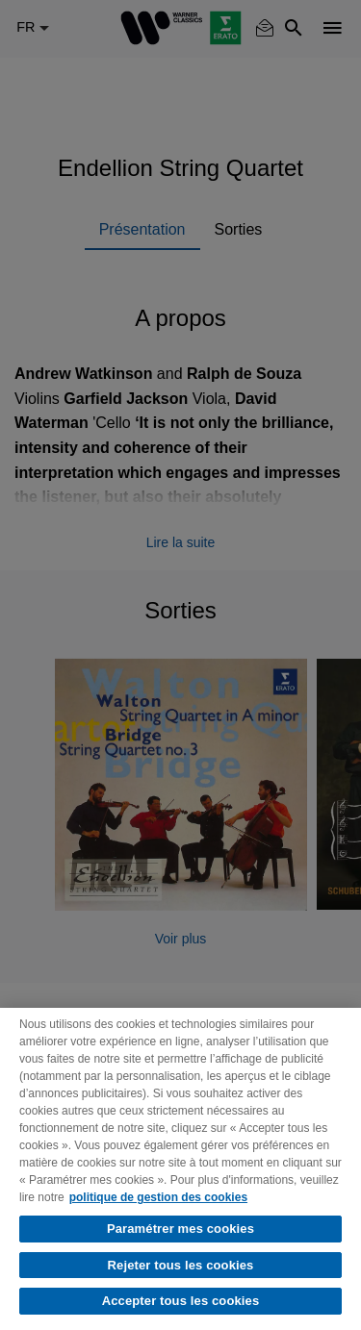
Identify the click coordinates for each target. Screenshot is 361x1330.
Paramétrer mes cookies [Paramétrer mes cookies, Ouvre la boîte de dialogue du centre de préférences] (180, 1228)
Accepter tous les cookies (181, 1300)
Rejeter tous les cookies (181, 1265)
